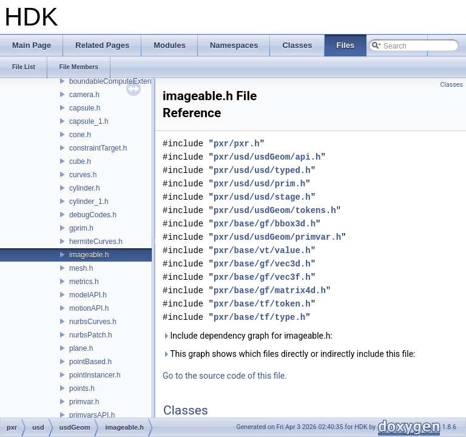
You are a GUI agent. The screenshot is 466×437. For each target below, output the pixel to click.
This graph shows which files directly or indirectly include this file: (289, 354)
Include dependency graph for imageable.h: (248, 335)
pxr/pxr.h (237, 143)
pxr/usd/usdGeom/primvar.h (277, 237)
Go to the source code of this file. (225, 376)
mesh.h (81, 268)
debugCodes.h (92, 215)
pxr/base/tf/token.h (262, 304)
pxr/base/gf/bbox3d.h (265, 223)
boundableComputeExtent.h (114, 81)
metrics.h (84, 281)
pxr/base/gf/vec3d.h (262, 263)
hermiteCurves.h (96, 241)
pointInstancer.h (95, 375)
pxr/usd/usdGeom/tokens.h (275, 210)
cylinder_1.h (89, 201)
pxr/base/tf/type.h (259, 317)
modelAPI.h (88, 295)
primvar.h (84, 402)
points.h (82, 388)
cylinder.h (84, 188)
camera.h (84, 94)
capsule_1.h (89, 121)
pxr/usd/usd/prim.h (259, 183)
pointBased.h (90, 361)
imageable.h (89, 255)
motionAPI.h (89, 308)
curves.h (82, 175)
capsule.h (84, 108)
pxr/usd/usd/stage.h (262, 197)
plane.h (81, 348)
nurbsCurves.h (92, 321)
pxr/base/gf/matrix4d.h (270, 290)
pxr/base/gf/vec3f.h (262, 277)
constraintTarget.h (98, 148)
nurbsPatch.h (90, 335)
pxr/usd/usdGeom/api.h (267, 157)
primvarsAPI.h (92, 415)
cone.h (80, 134)
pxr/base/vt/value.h (262, 250)
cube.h (80, 161)
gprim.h (81, 228)
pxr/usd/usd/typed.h (262, 170)
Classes (452, 85)
